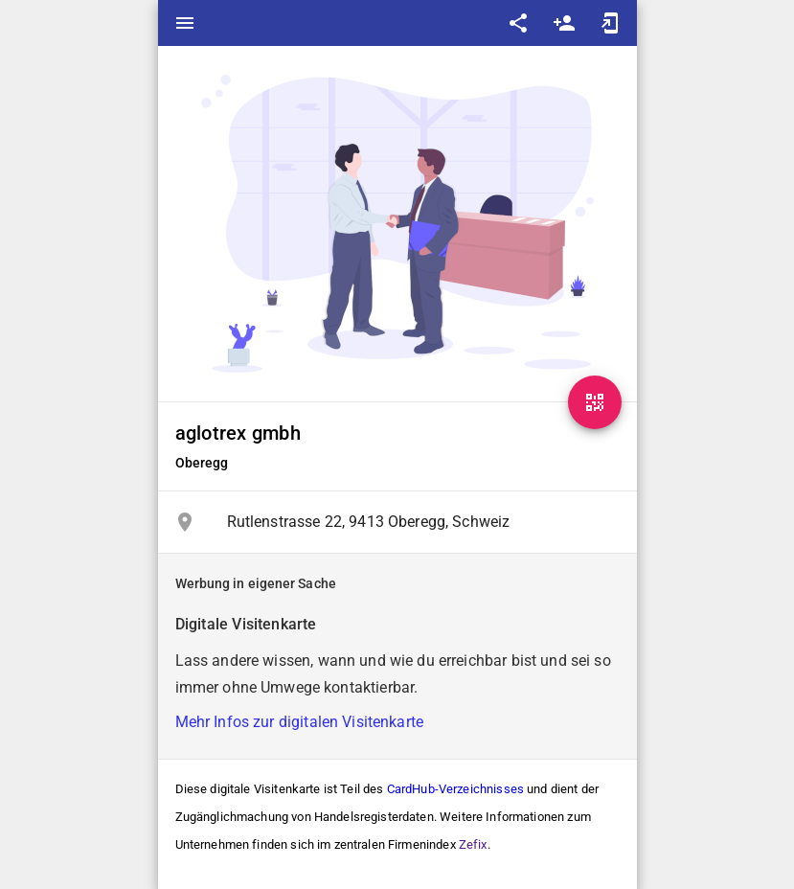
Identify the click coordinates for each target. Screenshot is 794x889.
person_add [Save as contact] (564, 22)
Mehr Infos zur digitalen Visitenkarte (299, 722)
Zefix (473, 844)
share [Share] (518, 22)
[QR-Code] (595, 402)
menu (184, 22)
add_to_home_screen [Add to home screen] (610, 22)
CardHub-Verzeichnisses (455, 789)
